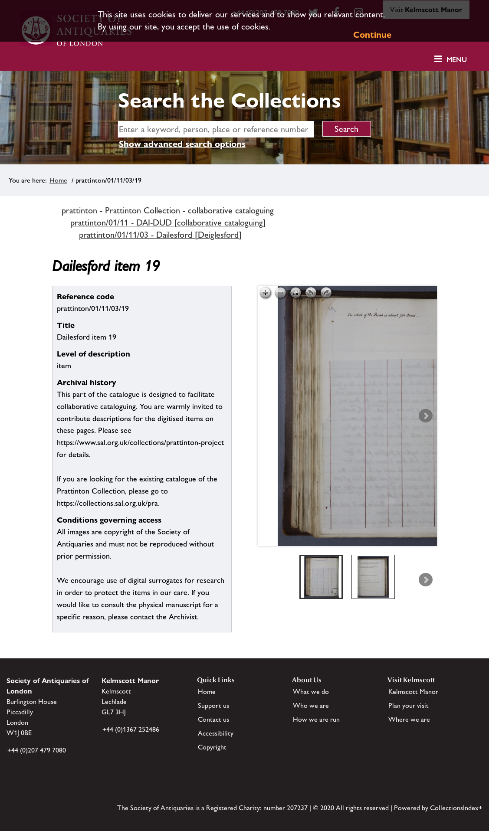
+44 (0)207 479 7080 (36, 750)
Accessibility (215, 733)
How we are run (316, 719)
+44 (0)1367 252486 (130, 729)
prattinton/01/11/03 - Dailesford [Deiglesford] (160, 234)
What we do (311, 691)
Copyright (212, 747)
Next (426, 416)
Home (58, 180)
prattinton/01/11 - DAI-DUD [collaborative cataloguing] (168, 222)
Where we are (409, 719)
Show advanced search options (182, 144)
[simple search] (216, 129)
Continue (372, 34)
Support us (213, 705)
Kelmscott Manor (413, 691)
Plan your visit (408, 705)
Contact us (213, 719)
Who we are (311, 705)
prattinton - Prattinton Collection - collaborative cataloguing (168, 210)
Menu (456, 60)
